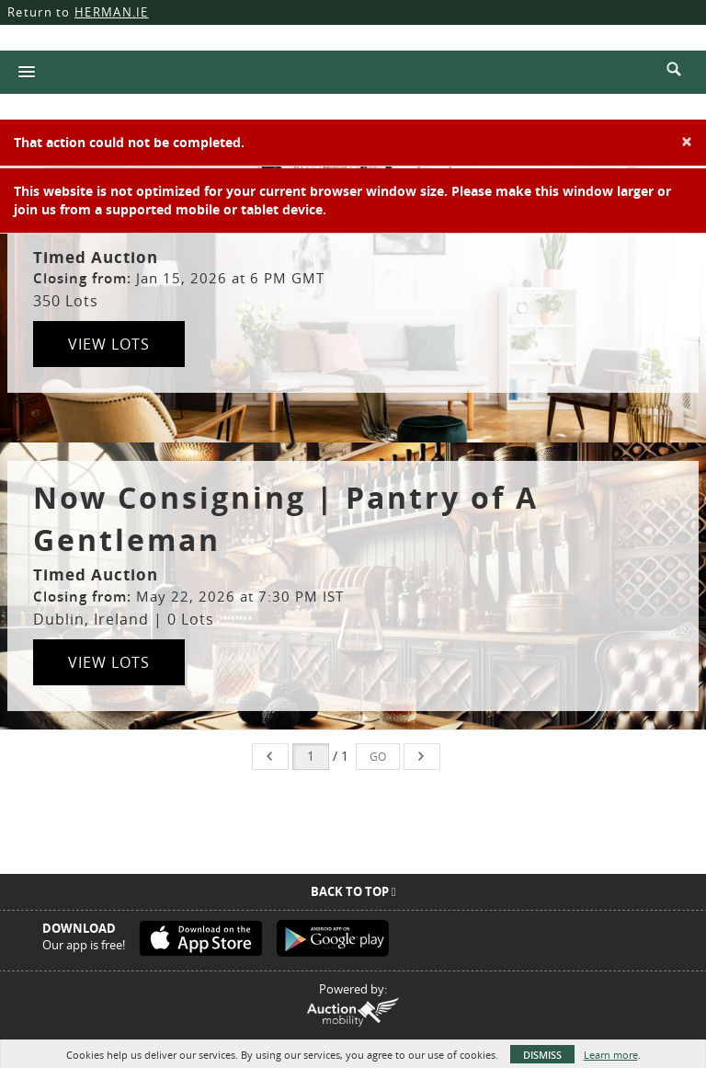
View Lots (109, 344)
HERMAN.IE (111, 12)
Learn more (611, 1055)
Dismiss (542, 1055)
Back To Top (353, 891)
